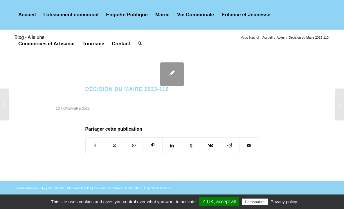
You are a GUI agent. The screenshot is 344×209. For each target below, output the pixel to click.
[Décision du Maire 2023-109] (4, 104)
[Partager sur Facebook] (95, 146)
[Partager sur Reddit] (229, 146)
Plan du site (56, 188)
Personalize (255, 202)
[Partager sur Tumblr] (191, 146)
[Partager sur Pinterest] (152, 146)
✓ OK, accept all (219, 201)
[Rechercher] (139, 43)
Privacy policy (284, 201)
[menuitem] (27, 14)
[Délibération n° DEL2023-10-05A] (339, 104)
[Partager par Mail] (248, 146)
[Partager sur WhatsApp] (133, 146)
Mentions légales (79, 188)
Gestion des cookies (108, 188)
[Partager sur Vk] (210, 146)
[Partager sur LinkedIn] (172, 146)
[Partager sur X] (114, 146)
